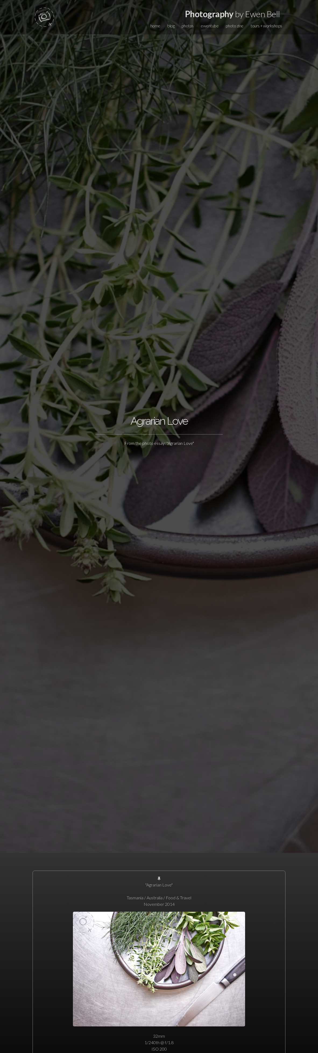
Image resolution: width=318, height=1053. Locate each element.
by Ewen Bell (232, 14)
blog (170, 25)
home (155, 25)
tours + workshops (266, 25)
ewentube (209, 25)
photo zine (234, 25)
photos (188, 25)
